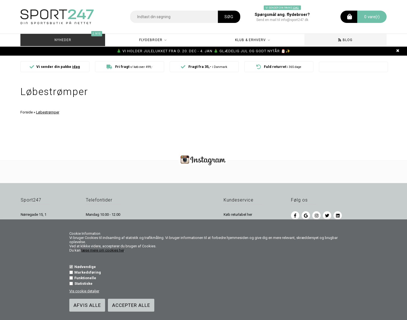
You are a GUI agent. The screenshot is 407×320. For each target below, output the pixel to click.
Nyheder (79, 38)
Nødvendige (85, 267)
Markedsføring (87, 272)
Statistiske (83, 283)
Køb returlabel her (238, 214)
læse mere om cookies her (102, 250)
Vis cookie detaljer (84, 291)
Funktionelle (85, 278)
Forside (26, 112)
